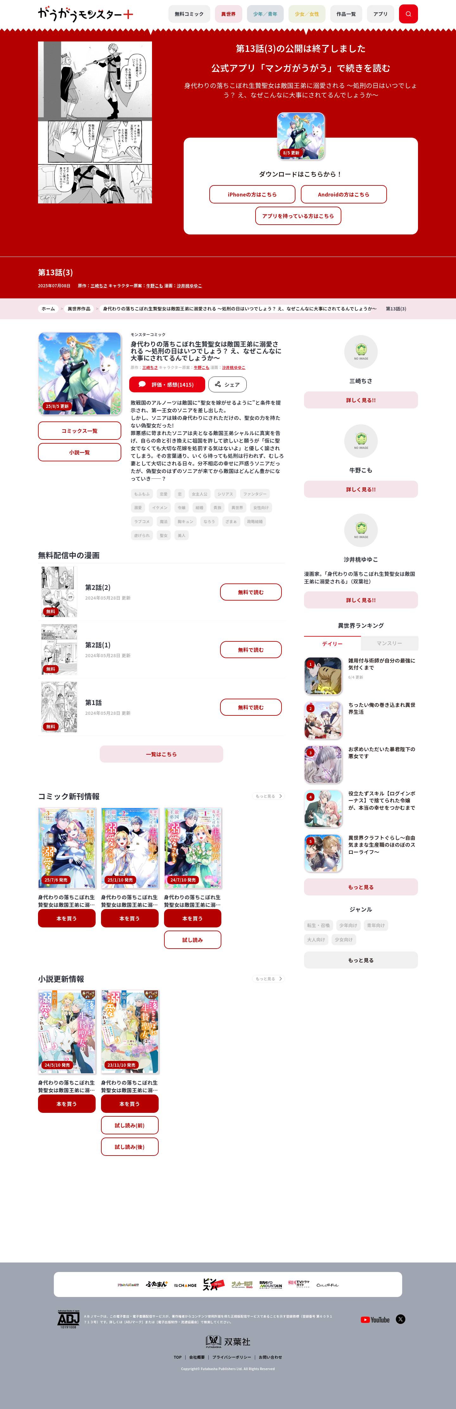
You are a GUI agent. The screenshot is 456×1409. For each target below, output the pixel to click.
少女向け (344, 939)
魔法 (164, 521)
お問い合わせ (270, 1357)
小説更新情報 (61, 978)
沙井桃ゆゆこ (189, 286)
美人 (182, 535)
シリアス (225, 493)
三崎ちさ (99, 286)
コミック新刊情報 (69, 796)
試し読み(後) (129, 1146)
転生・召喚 (318, 925)
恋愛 (164, 493)
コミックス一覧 (79, 430)
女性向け (261, 507)
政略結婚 (255, 521)
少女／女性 (307, 13)
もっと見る (361, 887)
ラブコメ (142, 521)
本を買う (66, 918)
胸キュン (185, 521)
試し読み (192, 940)
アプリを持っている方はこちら (298, 216)
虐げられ (142, 535)
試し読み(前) (129, 1125)
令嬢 (182, 507)
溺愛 (138, 507)
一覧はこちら (161, 754)
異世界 (228, 13)
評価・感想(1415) (173, 384)
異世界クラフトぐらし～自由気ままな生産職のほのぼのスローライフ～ (381, 845)
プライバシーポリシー (231, 1357)
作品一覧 (346, 13)
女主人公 (199, 493)
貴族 (217, 507)
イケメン (160, 507)
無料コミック (189, 13)
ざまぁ (231, 521)
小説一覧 (79, 452)
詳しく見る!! (361, 400)
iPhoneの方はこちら (252, 194)
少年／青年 (265, 13)
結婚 (200, 507)
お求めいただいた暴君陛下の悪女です (381, 752)
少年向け (348, 925)
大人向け (316, 939)
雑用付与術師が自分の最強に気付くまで (381, 664)
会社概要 (197, 1357)
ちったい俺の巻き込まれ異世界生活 (381, 708)
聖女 (164, 535)
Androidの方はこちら (344, 194)
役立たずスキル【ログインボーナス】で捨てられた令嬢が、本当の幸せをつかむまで (381, 800)
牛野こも (154, 286)
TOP (178, 1357)
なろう (209, 521)
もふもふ (142, 493)
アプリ (380, 13)
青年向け (376, 925)
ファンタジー (255, 493)
